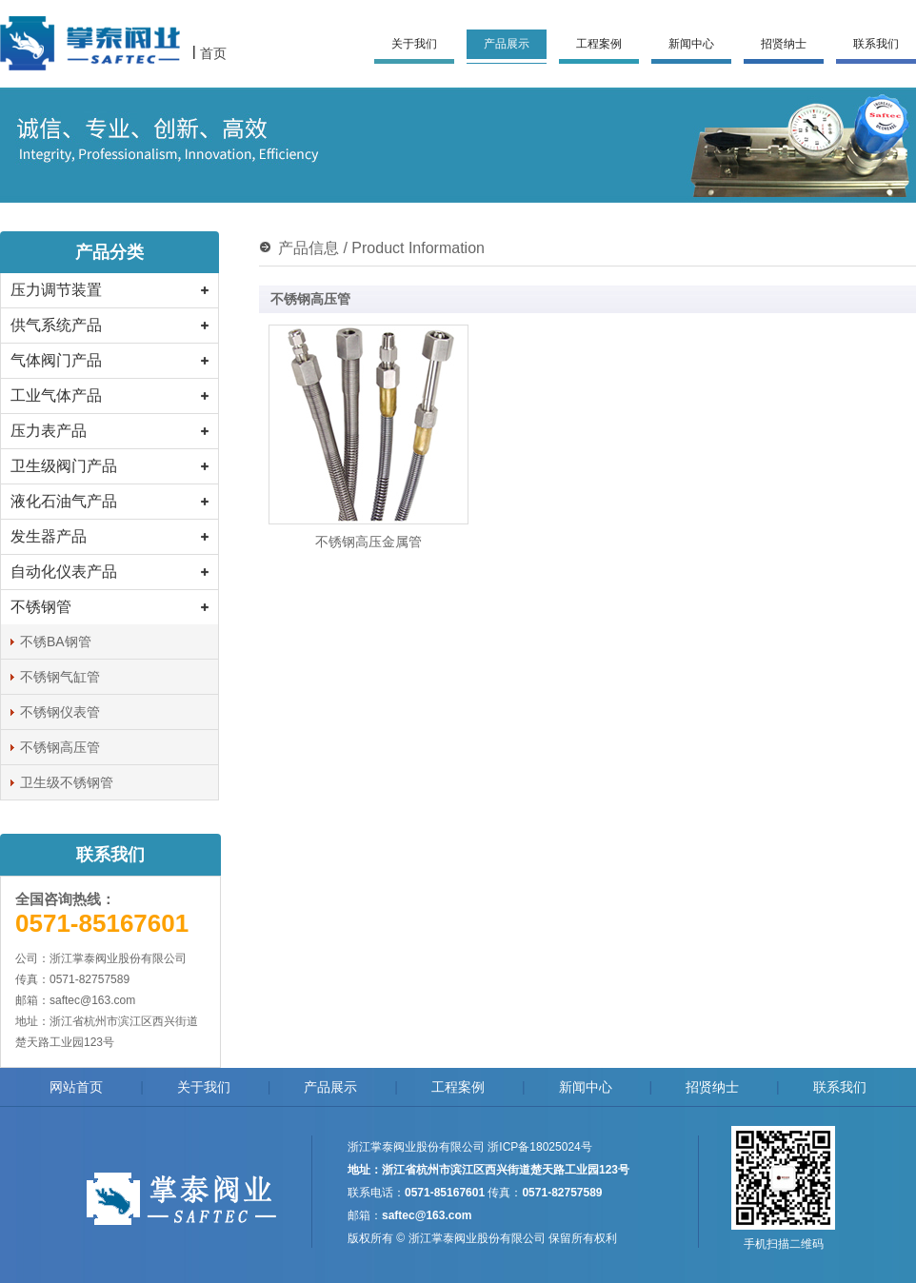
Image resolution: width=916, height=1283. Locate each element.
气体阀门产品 (56, 360)
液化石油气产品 (63, 501)
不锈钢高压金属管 (368, 541)
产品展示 (506, 43)
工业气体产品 (56, 395)
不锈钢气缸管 (60, 676)
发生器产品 (48, 536)
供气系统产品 (56, 325)
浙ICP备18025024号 (539, 1147)
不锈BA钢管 (55, 641)
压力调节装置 (56, 290)
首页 (213, 53)
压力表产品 (48, 431)
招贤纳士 (783, 43)
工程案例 (599, 43)
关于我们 (414, 43)
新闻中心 (691, 43)
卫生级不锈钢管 (66, 782)
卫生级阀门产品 (63, 466)
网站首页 (76, 1087)
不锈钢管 (40, 607)
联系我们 (876, 43)
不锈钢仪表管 (60, 712)
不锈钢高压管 (60, 747)
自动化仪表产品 (63, 571)
